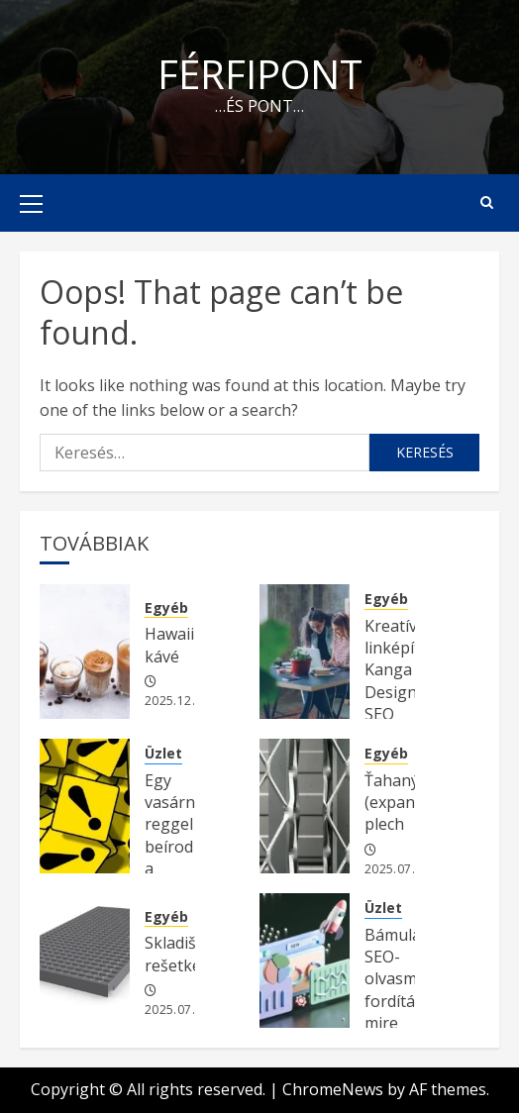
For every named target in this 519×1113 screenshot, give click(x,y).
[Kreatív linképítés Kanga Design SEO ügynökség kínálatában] (305, 651)
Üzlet (163, 753)
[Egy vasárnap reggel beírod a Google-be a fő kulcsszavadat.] (85, 806)
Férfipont (260, 74)
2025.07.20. (398, 869)
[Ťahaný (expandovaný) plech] (305, 806)
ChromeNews (332, 1089)
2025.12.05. (179, 701)
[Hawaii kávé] (85, 651)
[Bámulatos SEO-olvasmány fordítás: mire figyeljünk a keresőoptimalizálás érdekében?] (305, 960)
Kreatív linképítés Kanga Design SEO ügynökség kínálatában (408, 692)
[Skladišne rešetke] (85, 960)
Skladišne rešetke (180, 953)
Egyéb (166, 607)
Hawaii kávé (169, 644)
